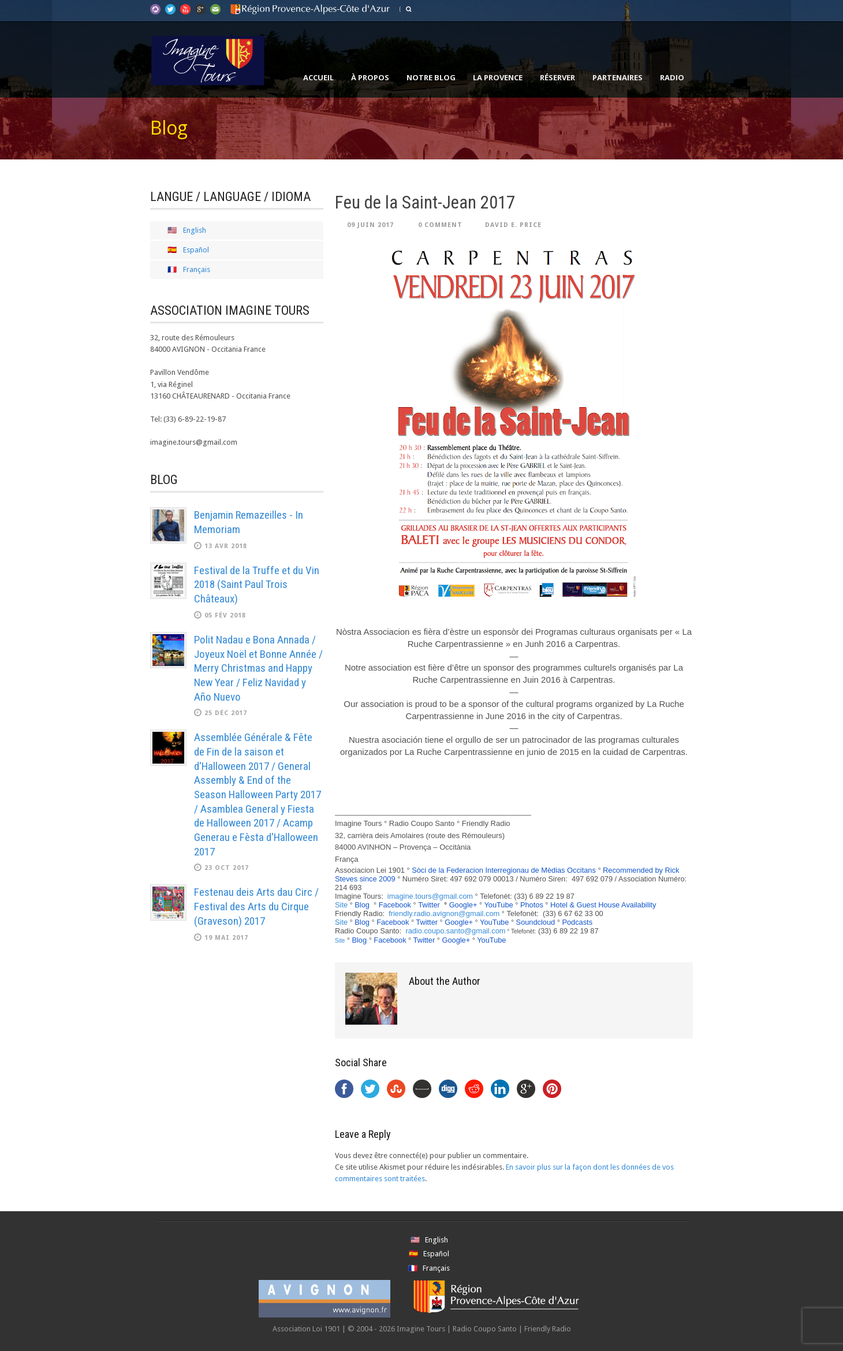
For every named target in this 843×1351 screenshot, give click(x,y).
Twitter (429, 904)
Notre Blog (431, 77)
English (194, 230)
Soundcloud (535, 922)
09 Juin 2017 (370, 225)
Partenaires (617, 77)
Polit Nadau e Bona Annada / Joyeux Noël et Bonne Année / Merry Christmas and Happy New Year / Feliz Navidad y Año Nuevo (258, 668)
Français (196, 269)
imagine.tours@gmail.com (430, 896)
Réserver (557, 77)
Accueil (318, 77)
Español (196, 249)
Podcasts (577, 922)
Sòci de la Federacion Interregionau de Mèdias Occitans (504, 870)
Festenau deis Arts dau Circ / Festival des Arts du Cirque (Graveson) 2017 (256, 906)
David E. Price (513, 225)
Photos (531, 904)
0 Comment (440, 225)
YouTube (498, 904)
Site (341, 904)
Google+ (463, 904)
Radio (672, 77)
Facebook (395, 904)
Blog (362, 904)
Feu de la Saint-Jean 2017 (425, 202)
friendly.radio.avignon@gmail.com (444, 913)
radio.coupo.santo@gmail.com (455, 930)
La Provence (498, 77)
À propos (370, 77)
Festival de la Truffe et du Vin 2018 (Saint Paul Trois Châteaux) (256, 584)
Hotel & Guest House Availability (603, 904)
